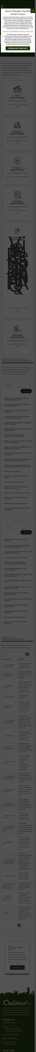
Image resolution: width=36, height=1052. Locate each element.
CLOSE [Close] (32, 10)
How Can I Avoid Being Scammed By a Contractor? (18, 31)
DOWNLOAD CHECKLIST (18, 48)
